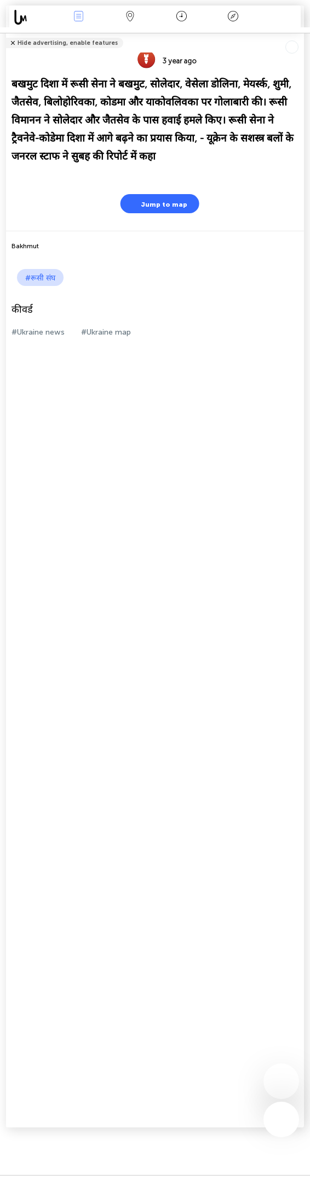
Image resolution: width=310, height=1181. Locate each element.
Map (130, 17)
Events (78, 17)
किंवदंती (233, 17)
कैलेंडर (181, 17)
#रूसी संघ (40, 278)
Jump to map (157, 203)
